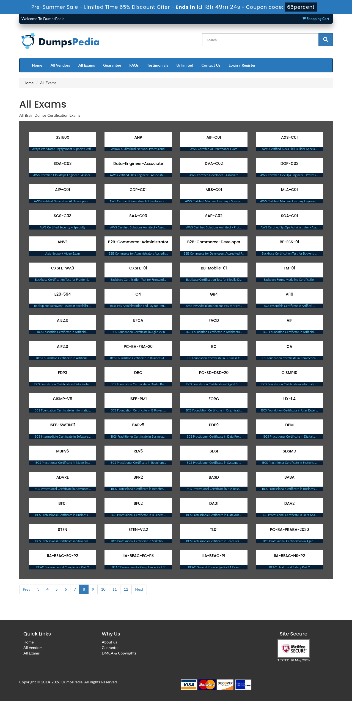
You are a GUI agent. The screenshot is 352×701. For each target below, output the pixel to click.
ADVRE (62, 477)
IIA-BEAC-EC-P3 (138, 555)
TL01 (214, 529)
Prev (27, 589)
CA (289, 346)
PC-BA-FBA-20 (138, 346)
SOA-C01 (289, 216)
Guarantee (112, 65)
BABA (289, 477)
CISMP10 (290, 372)
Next (139, 589)
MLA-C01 (289, 189)
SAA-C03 (138, 216)
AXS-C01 (289, 137)
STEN (62, 529)
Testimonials (157, 65)
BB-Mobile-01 (214, 268)
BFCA (138, 320)
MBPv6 (62, 451)
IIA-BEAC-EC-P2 (62, 555)
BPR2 (138, 477)
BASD (214, 477)
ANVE (62, 242)
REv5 (138, 451)
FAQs (134, 65)
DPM (289, 425)
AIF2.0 (62, 346)
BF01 (63, 503)
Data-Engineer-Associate (138, 163)
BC (214, 346)
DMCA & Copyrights (119, 653)
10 (103, 589)
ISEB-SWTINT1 (62, 425)
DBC (138, 372)
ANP (138, 137)
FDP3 (62, 372)
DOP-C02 (289, 163)
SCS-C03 (62, 216)
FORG (214, 399)
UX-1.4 (289, 399)
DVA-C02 (214, 163)
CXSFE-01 (138, 268)
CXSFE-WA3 (62, 268)
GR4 (214, 294)
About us (109, 642)
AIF (289, 320)
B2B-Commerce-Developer (213, 242)
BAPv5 (138, 425)
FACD (214, 320)
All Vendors (60, 65)
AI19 (289, 294)
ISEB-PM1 (138, 399)
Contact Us (210, 65)
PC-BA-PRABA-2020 (289, 529)
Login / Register (242, 65)
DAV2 (289, 503)
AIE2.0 (62, 320)
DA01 (214, 503)
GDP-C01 (138, 189)
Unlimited (185, 65)
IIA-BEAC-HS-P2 (289, 555)
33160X (62, 137)
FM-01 (289, 268)
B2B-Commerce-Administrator (138, 242)
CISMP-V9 (62, 399)
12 (126, 589)
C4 (138, 294)
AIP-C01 (62, 189)
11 (114, 589)
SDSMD (289, 451)
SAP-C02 (213, 216)
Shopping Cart (315, 19)
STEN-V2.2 (138, 529)
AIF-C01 (214, 137)
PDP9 (214, 425)
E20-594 (62, 294)
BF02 (138, 503)
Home (37, 65)
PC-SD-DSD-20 (214, 372)
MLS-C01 (214, 189)
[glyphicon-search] (325, 39)
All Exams (86, 65)
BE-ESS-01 (289, 242)
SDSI (214, 451)
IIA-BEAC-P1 (214, 555)
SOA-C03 (63, 163)
